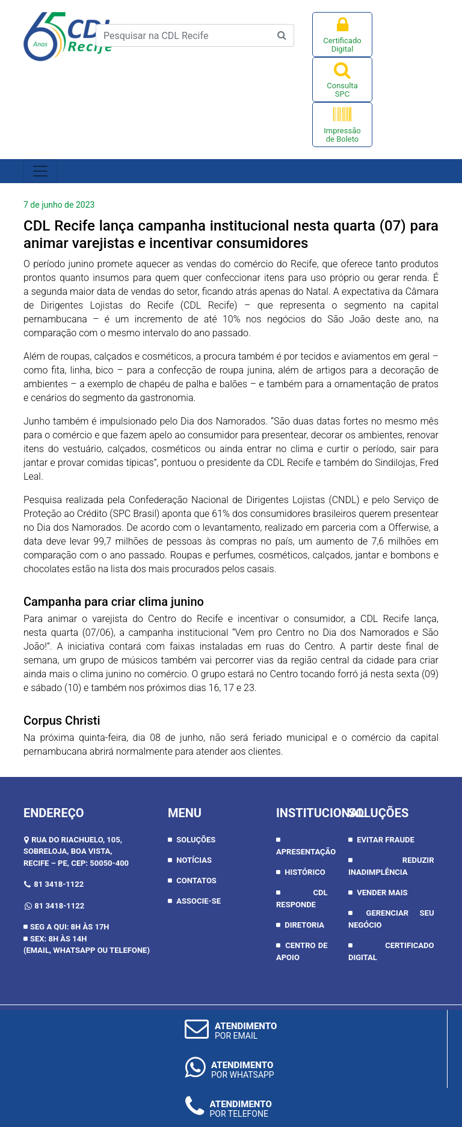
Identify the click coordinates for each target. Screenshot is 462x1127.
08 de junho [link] (176, 737)
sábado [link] (46, 687)
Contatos (196, 880)
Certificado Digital (342, 34)
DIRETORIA (304, 924)
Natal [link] (317, 291)
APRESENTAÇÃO (306, 851)
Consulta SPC (342, 79)
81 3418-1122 (59, 884)
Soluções (195, 839)
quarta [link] (354, 225)
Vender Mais (382, 892)
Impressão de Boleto (342, 125)
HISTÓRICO (305, 872)
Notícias (194, 860)
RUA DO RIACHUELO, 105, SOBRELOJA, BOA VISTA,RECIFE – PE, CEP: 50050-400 (76, 851)
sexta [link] (407, 674)
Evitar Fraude (385, 839)
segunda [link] (49, 291)
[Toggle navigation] (40, 171)
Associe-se (198, 900)
